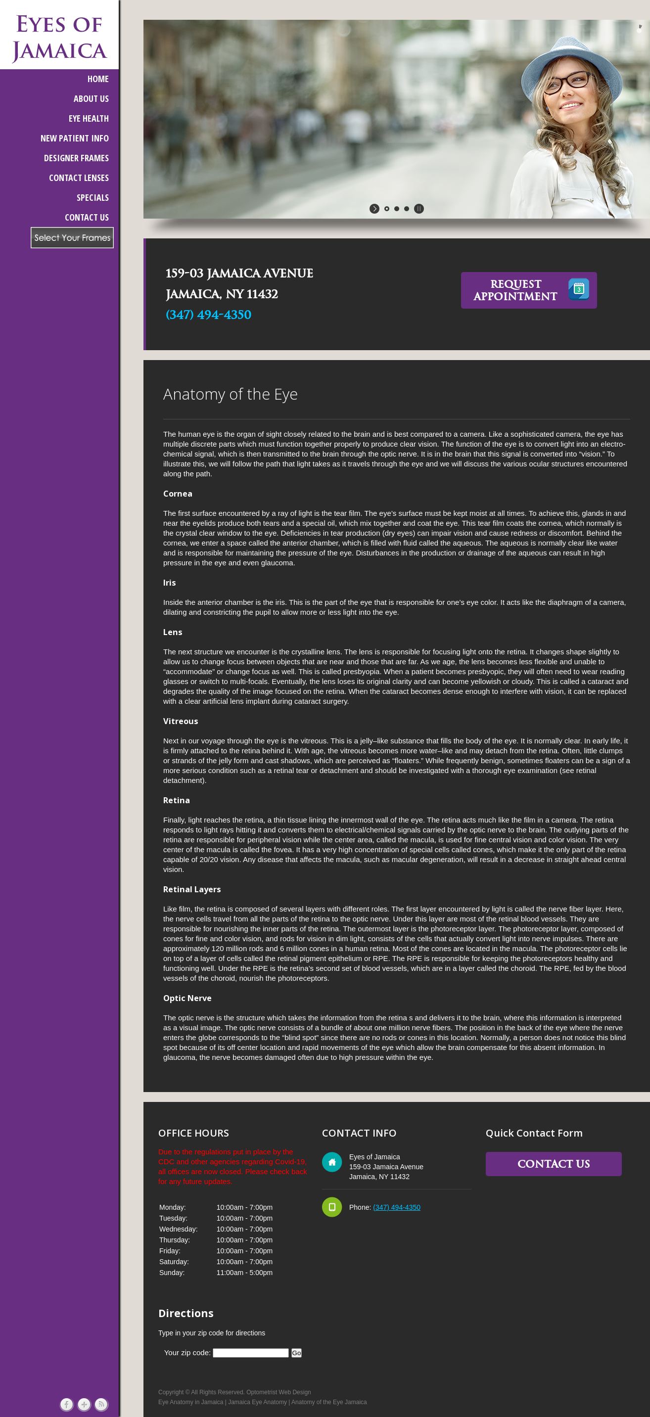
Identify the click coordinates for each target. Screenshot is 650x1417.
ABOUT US (91, 98)
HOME (98, 79)
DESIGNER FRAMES (76, 158)
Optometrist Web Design (278, 1392)
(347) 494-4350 (208, 315)
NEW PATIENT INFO (75, 138)
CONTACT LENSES (79, 177)
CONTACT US (87, 217)
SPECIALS (93, 197)
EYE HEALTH (89, 118)
